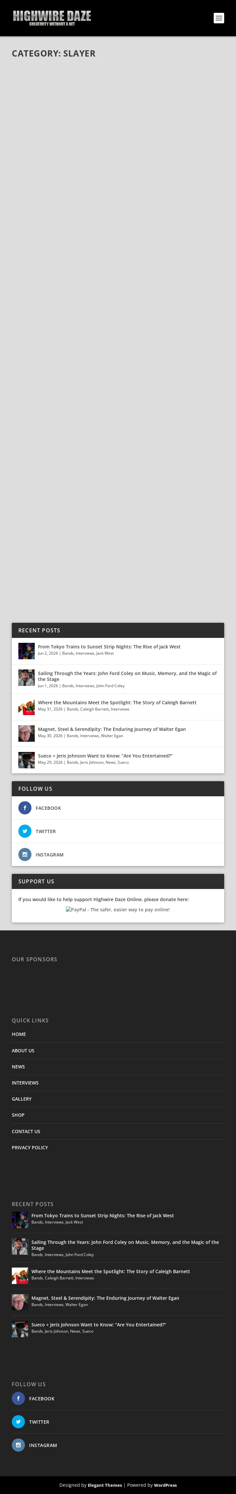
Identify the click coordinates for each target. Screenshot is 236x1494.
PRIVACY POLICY (30, 1147)
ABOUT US (23, 1050)
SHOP (18, 1115)
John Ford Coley (110, 686)
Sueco (123, 762)
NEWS (18, 1066)
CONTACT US (26, 1131)
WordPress (165, 1485)
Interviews (85, 653)
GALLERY (21, 1099)
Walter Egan (112, 735)
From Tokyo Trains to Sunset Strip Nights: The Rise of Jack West (109, 646)
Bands (68, 653)
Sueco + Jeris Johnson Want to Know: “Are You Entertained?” (105, 756)
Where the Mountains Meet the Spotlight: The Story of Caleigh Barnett (118, 702)
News (111, 762)
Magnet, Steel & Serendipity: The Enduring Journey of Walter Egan (112, 729)
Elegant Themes (105, 1485)
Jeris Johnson (92, 762)
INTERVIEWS (25, 1083)
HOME (19, 1034)
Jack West (105, 653)
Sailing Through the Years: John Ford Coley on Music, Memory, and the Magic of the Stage (127, 676)
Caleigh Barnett (94, 709)
